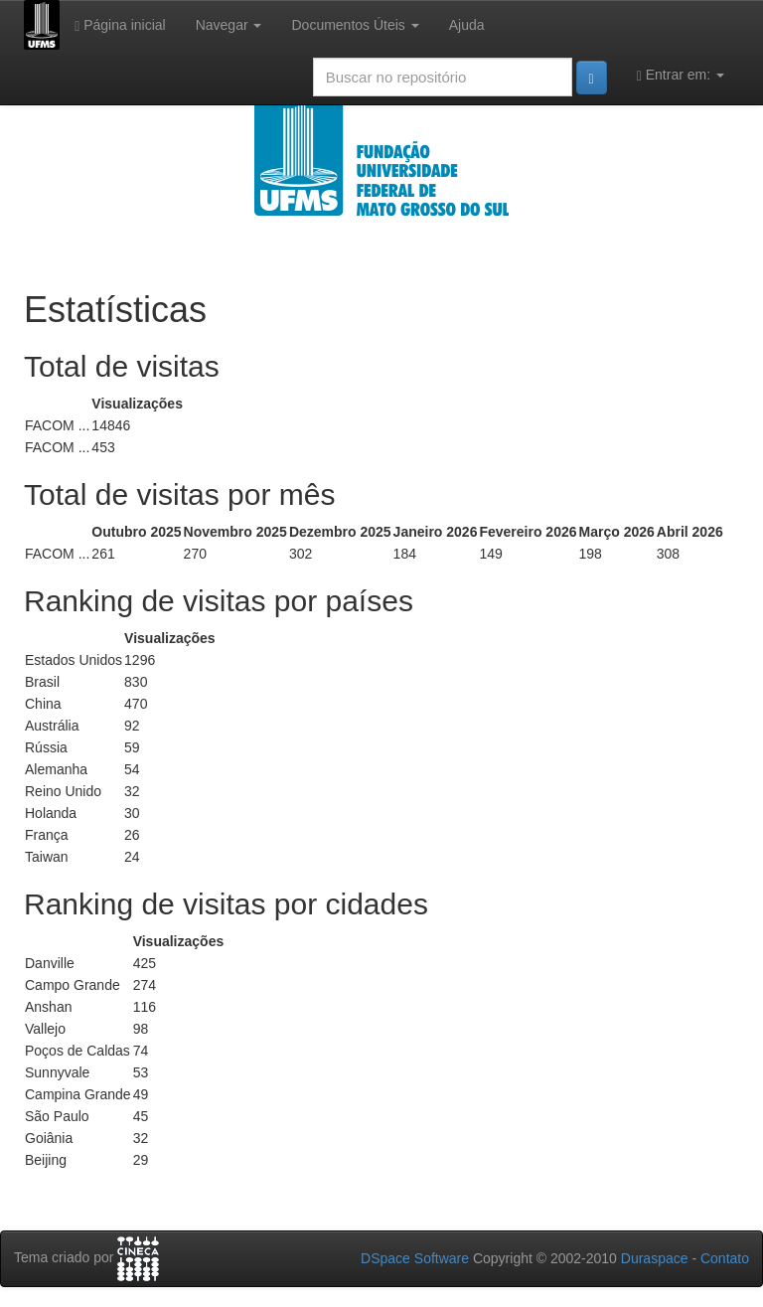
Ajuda (467, 25)
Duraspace (654, 1258)
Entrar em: (680, 75)
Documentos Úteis (354, 25)
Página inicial (120, 25)
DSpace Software (415, 1258)
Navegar (229, 25)
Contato (724, 1258)
